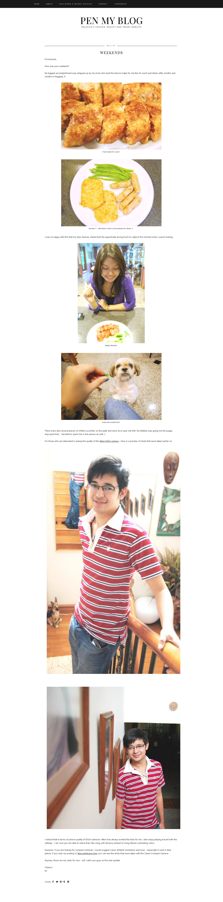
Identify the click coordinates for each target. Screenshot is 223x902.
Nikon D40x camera (109, 441)
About (49, 4)
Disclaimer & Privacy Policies (75, 4)
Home (37, 4)
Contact (103, 4)
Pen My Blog (111, 20)
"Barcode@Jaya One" (87, 853)
